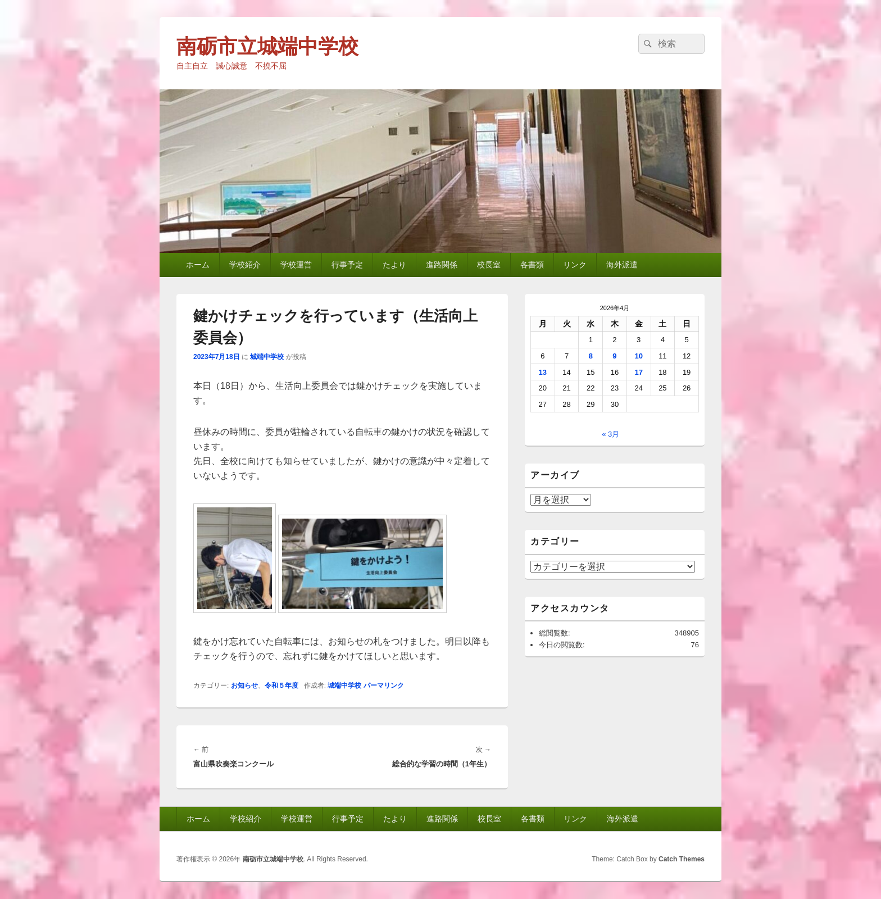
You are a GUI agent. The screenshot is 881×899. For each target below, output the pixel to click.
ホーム (198, 264)
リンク (575, 264)
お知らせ (244, 685)
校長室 (489, 264)
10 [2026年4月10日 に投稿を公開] (638, 356)
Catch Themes (682, 859)
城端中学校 (267, 357)
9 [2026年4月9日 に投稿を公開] (614, 356)
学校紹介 (245, 264)
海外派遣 (622, 264)
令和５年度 (281, 685)
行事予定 (347, 264)
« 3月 (610, 434)
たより (394, 264)
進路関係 (441, 264)
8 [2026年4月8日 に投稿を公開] (591, 356)
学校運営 (296, 264)
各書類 (532, 264)
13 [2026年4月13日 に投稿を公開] (543, 372)
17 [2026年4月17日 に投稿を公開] (638, 372)
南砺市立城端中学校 (267, 46)
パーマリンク (384, 685)
